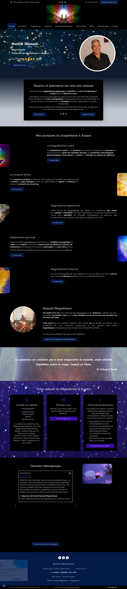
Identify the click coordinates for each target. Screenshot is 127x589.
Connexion (112, 587)
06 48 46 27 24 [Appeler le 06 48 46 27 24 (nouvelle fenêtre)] (28, 419)
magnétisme (73, 210)
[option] (45, 505)
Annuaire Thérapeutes (72, 587)
